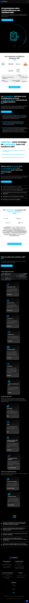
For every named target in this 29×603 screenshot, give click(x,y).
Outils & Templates (20, 577)
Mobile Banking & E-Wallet (6, 564)
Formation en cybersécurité (20, 575)
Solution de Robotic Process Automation (8, 577)
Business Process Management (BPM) (7, 575)
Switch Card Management (6, 565)
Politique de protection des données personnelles (13, 598)
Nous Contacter (13, 583)
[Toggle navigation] (28, 1)
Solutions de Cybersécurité (19, 565)
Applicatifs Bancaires (7, 567)
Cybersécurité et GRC (19, 561)
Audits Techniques (19, 562)
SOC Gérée (19, 564)
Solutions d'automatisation (7, 572)
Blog (20, 574)
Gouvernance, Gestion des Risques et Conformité (19, 568)
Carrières (13, 585)
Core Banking (6, 562)
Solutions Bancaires (7, 561)
